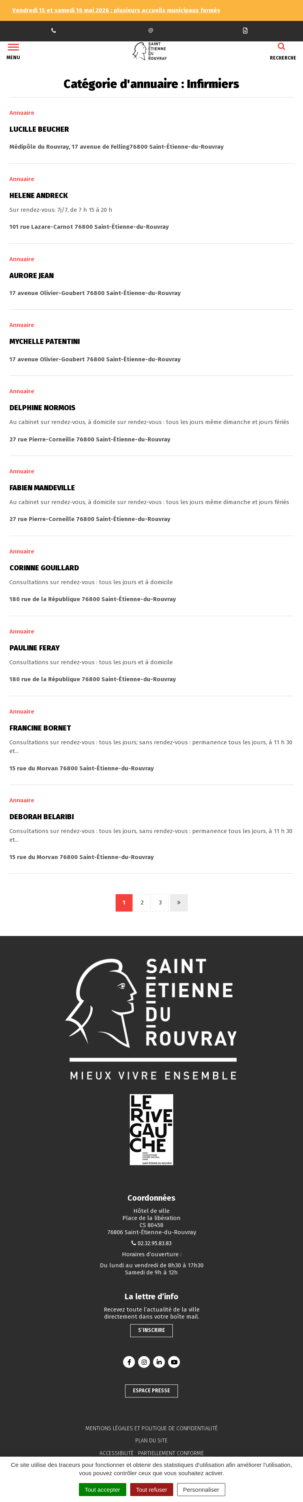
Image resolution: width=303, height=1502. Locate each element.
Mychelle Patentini (44, 341)
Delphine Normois (42, 408)
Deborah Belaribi (41, 817)
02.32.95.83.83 (155, 1243)
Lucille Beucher (39, 129)
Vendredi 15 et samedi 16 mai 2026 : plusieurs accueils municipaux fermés (116, 10)
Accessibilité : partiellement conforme (151, 1453)
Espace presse (151, 1390)
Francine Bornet (40, 728)
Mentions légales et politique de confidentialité (152, 1428)
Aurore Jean (31, 275)
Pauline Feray (34, 648)
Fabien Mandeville (42, 488)
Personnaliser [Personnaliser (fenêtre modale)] (201, 1489)
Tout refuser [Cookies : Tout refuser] (151, 1489)
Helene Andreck (38, 195)
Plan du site (151, 1440)
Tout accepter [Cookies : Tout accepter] (102, 1489)
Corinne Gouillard (44, 568)
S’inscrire (151, 1330)
